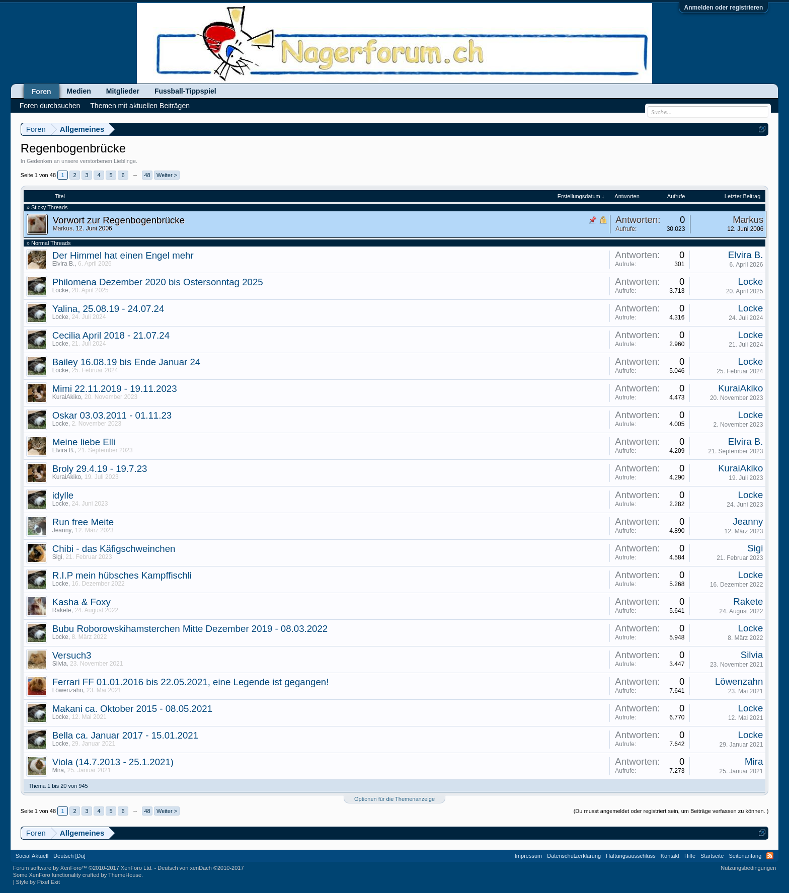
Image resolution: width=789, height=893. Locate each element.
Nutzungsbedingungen (748, 868)
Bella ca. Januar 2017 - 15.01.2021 (125, 735)
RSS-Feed (769, 855)
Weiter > (166, 175)
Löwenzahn (67, 690)
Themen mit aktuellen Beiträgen (140, 106)
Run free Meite (83, 522)
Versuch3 (72, 655)
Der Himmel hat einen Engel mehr (123, 255)
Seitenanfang (745, 856)
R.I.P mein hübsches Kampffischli (122, 575)
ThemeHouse (124, 875)
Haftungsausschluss (630, 856)
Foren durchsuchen (50, 106)
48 (147, 175)
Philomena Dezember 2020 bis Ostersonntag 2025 (157, 282)
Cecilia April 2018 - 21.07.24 (111, 335)
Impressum (528, 856)
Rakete (61, 610)
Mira (58, 770)
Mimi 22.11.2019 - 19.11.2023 (114, 388)
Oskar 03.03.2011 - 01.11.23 (112, 415)
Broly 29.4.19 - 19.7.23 (99, 468)
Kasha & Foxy (81, 602)
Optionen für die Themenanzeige (394, 799)
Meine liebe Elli (83, 442)
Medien (79, 91)
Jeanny (62, 530)
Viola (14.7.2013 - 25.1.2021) (113, 762)
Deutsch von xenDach (200, 868)
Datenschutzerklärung (574, 856)
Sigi (57, 556)
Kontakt (670, 856)
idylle (63, 495)
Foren (41, 92)
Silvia (59, 663)
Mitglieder (122, 91)
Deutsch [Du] (69, 856)
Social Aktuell (32, 856)
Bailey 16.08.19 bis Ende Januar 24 (126, 362)
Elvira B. (63, 263)
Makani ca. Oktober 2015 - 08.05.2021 (132, 708)
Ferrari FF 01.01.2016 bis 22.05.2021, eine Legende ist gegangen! (190, 682)
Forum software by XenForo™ (83, 868)
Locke (60, 290)
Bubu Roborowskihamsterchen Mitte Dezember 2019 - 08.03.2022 (190, 628)
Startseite (712, 856)
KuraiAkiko (66, 396)
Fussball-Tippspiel (185, 91)
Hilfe (689, 856)
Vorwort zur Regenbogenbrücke (119, 220)
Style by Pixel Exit (38, 882)
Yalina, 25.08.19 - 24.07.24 (108, 308)
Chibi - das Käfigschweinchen (114, 548)
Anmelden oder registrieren (723, 7)
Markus (62, 228)
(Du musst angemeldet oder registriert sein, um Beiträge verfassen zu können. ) (671, 811)
